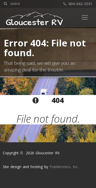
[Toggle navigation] (85, 17)
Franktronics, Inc (64, 166)
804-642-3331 (77, 3)
